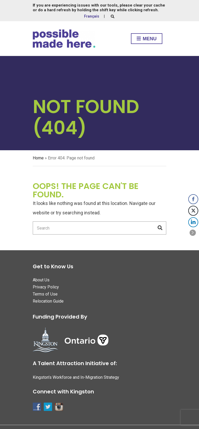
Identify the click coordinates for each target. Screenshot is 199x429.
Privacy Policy (46, 287)
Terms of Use (45, 294)
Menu (147, 39)
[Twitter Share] (193, 211)
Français (91, 16)
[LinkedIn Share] (193, 222)
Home (38, 157)
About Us (41, 279)
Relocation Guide (48, 301)
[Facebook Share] (193, 199)
